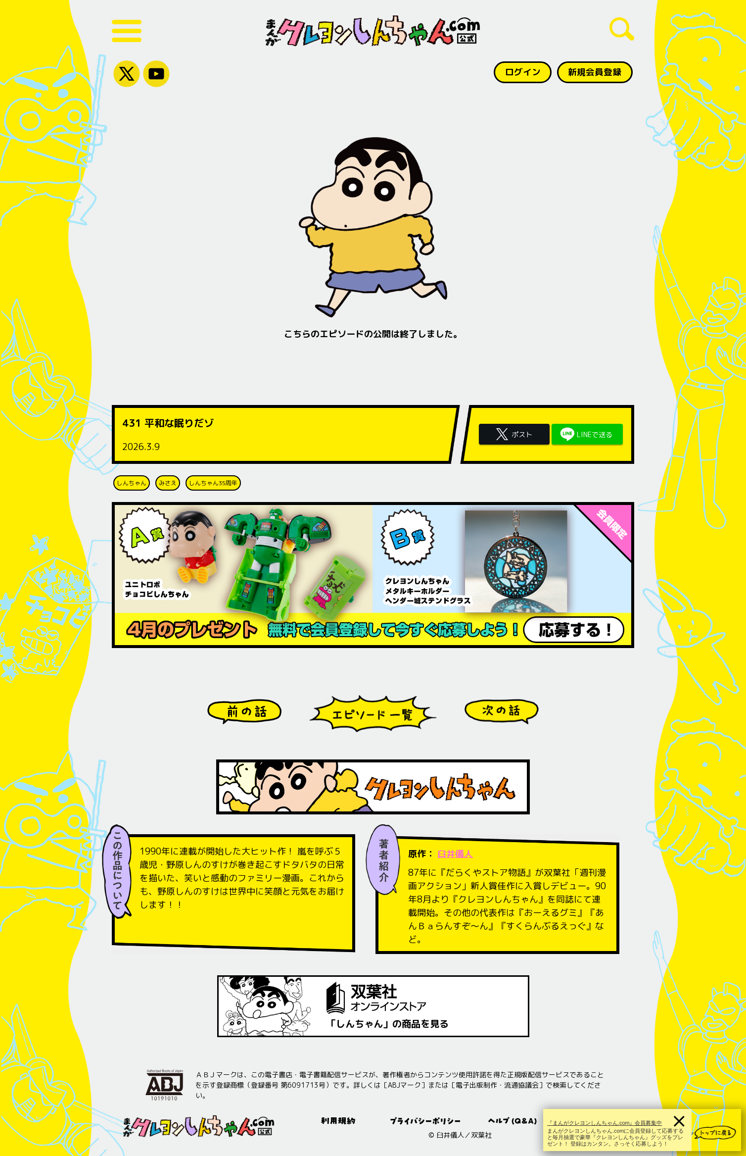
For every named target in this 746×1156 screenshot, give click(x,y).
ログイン (522, 72)
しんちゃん (131, 483)
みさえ (168, 483)
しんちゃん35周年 (213, 483)
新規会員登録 (594, 72)
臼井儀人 (455, 854)
